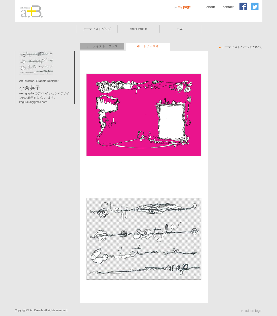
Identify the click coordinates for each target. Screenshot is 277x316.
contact (228, 7)
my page (184, 7)
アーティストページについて (242, 47)
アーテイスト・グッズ (102, 46)
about (210, 7)
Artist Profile (138, 29)
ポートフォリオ (148, 46)
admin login (253, 311)
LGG (180, 29)
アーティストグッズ (97, 29)
